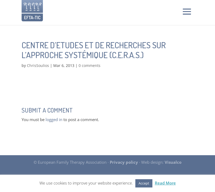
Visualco (173, 162)
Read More (165, 183)
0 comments (89, 65)
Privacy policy (124, 162)
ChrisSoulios (38, 65)
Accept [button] (144, 183)
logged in (54, 119)
